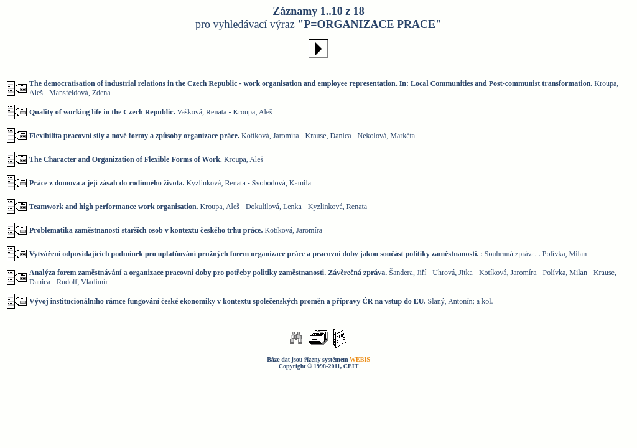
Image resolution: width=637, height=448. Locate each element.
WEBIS (360, 359)
